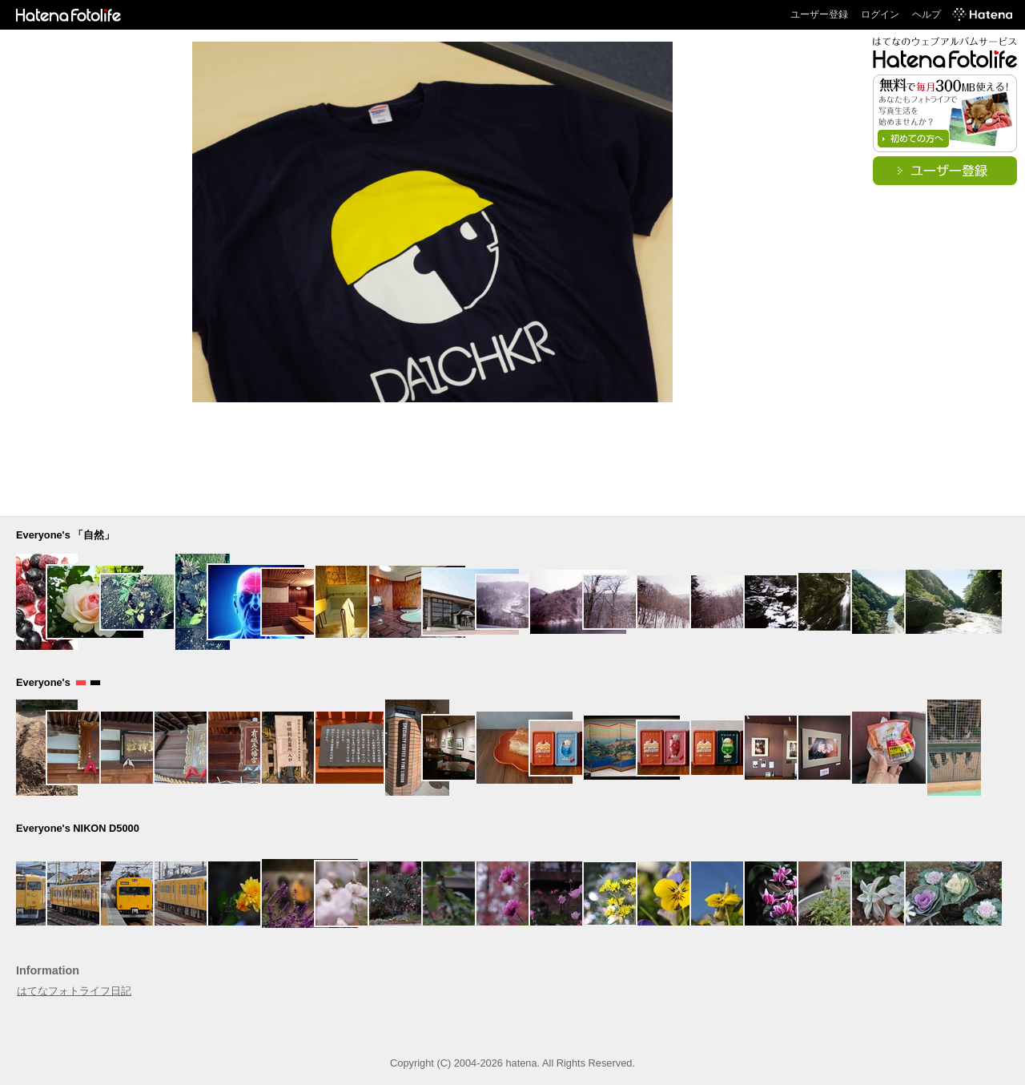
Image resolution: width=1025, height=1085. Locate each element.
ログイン (880, 14)
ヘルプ (926, 14)
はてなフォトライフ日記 (74, 991)
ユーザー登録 (819, 14)
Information (47, 970)
